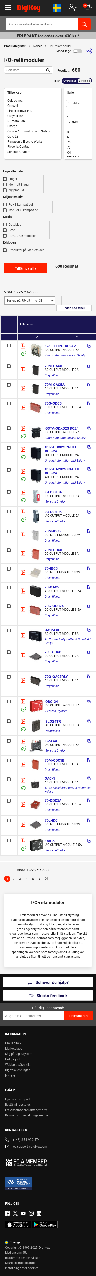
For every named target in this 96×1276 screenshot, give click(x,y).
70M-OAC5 (53, 366)
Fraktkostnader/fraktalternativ (26, 1110)
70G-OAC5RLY (56, 676)
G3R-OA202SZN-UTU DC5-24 (62, 471)
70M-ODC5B (55, 760)
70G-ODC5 (53, 403)
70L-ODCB (53, 652)
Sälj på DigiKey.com (19, 1054)
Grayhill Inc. (52, 375)
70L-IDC (51, 820)
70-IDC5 (51, 568)
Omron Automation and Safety (65, 355)
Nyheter (10, 1075)
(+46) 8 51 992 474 (22, 1140)
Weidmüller (52, 731)
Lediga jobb (13, 1059)
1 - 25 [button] (18, 292)
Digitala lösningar (17, 1070)
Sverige (12, 1242)
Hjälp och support (17, 1099)
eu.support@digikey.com (26, 1147)
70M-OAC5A (55, 385)
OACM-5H (53, 630)
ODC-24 (51, 702)
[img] (28, 9)
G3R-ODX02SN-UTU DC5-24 (61, 449)
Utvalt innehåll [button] (24, 300)
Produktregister (14, 46)
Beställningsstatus (18, 1104)
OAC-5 (50, 778)
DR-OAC (51, 741)
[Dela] (89, 51)
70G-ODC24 (54, 606)
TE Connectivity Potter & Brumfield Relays (68, 641)
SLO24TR (53, 721)
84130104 (53, 492)
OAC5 (50, 841)
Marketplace (13, 1048)
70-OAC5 (52, 587)
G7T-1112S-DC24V (60, 346)
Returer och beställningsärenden (27, 1115)
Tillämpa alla (25, 268)
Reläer (37, 46)
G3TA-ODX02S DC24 (62, 428)
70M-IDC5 (53, 531)
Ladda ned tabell (74, 308)
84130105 (53, 512)
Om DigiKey (13, 1043)
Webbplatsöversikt (18, 1065)
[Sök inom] (24, 70)
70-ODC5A (53, 800)
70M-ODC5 (53, 550)
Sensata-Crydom (56, 501)
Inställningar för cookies (21, 1268)
